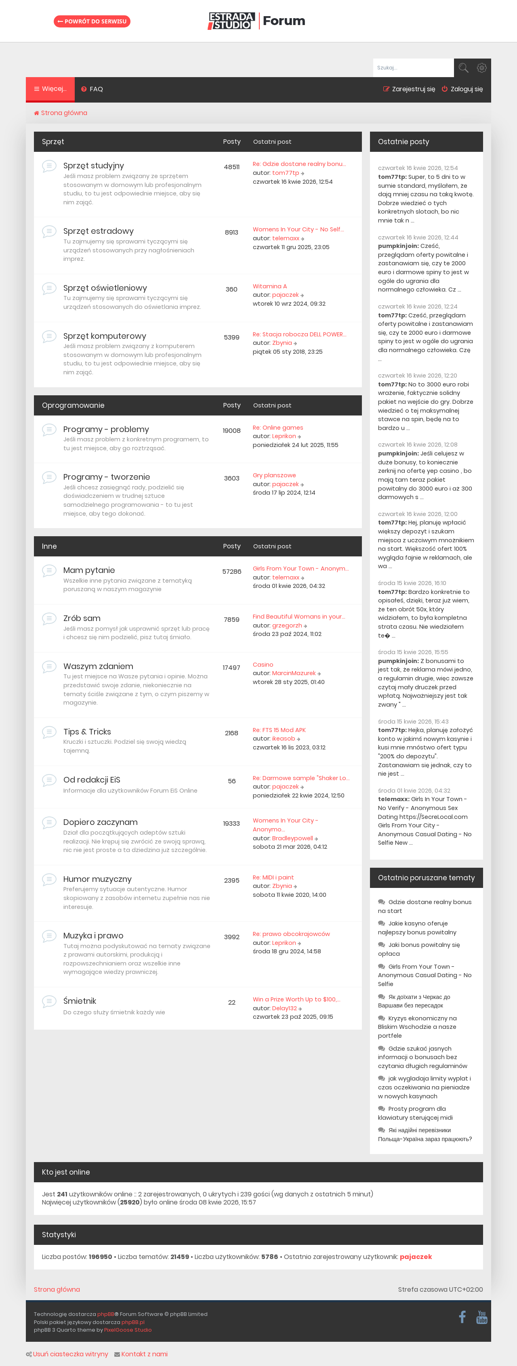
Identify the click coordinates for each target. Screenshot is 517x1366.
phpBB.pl (133, 1322)
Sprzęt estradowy (98, 231)
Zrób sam (82, 618)
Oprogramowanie (73, 405)
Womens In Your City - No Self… (298, 229)
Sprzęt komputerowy (104, 336)
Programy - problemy (106, 429)
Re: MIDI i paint (273, 877)
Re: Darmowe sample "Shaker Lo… (301, 778)
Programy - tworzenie (106, 477)
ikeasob (283, 738)
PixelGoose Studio (128, 1329)
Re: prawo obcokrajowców (291, 934)
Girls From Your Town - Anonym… (301, 568)
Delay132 (284, 1008)
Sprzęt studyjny (93, 165)
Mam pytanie (89, 570)
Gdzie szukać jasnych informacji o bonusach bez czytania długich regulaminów (422, 1057)
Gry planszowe (274, 475)
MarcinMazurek (294, 673)
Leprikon (284, 436)
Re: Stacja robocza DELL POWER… (300, 334)
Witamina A (270, 286)
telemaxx (285, 238)
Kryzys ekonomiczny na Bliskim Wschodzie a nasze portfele (417, 1027)
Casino (263, 665)
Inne (49, 546)
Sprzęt (53, 142)
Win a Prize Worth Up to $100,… (296, 999)
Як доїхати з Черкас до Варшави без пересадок (414, 1001)
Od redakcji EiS (91, 779)
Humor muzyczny (97, 879)
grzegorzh (287, 625)
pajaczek (285, 295)
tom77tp (285, 173)
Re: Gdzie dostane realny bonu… (299, 164)
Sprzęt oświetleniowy (105, 288)
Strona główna (57, 1289)
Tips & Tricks (87, 731)
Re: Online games (278, 428)
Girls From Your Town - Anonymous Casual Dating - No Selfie (425, 975)
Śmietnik (79, 1001)
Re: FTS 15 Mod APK (279, 730)
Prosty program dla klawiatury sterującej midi (415, 1113)
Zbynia (282, 343)
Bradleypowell (292, 838)
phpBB (105, 1314)
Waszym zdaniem (98, 666)
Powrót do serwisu (92, 21)
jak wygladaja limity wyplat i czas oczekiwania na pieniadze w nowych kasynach (424, 1087)
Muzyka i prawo (93, 935)
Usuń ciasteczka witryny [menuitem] (67, 1354)
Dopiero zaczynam (100, 822)
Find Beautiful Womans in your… (299, 617)
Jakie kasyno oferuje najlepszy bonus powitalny (417, 927)
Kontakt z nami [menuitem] (141, 1354)
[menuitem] (92, 90)
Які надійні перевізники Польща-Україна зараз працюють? (425, 1134)
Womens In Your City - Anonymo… (286, 824)
